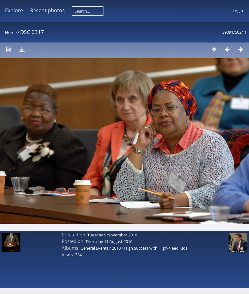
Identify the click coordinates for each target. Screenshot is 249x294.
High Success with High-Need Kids (155, 248)
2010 (116, 248)
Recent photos (47, 10)
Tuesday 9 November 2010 (112, 235)
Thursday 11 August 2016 (109, 241)
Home (11, 32)
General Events (94, 248)
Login (238, 11)
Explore (14, 10)
